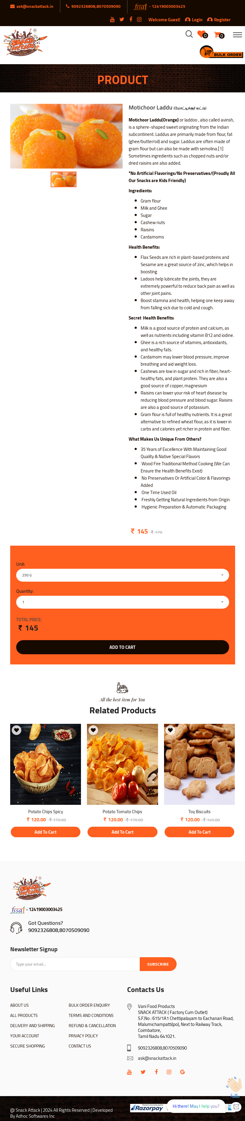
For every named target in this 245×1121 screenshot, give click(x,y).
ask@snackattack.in (157, 1058)
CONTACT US (80, 1046)
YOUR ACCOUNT (24, 1036)
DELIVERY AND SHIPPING (32, 1026)
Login (197, 19)
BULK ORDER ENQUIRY (89, 1005)
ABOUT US (19, 1005)
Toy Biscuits (199, 811)
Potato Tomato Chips (122, 811)
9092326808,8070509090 (58, 930)
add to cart (122, 647)
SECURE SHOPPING (27, 1046)
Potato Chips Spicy (45, 811)
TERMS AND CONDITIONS (91, 1015)
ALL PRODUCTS (24, 1015)
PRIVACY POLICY (83, 1036)
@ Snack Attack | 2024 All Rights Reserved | (50, 1110)
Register (219, 19)
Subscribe (158, 964)
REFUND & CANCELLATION (92, 1026)
